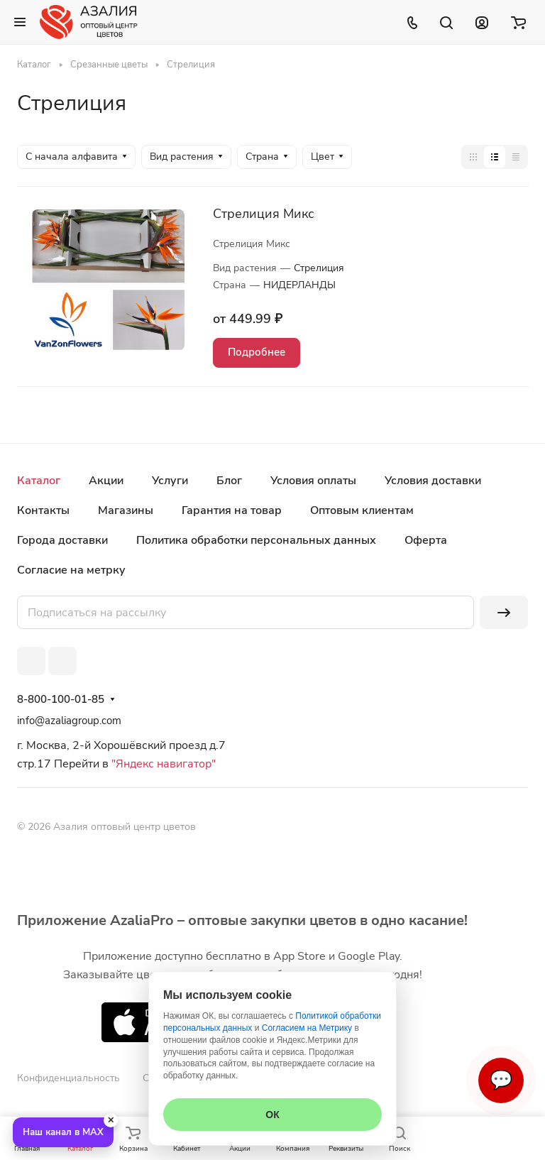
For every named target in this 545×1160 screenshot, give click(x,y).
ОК (272, 1114)
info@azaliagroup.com (69, 720)
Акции (106, 480)
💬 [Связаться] (501, 1080)
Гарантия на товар (232, 510)
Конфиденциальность (68, 1078)
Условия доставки (433, 480)
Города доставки (62, 540)
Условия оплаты (313, 480)
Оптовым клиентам (362, 510)
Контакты (43, 510)
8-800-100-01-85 (60, 699)
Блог (229, 480)
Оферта (425, 540)
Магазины (125, 510)
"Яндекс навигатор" (162, 764)
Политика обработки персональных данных (256, 540)
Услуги (170, 480)
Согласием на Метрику (307, 1028)
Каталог (38, 480)
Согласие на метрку (71, 570)
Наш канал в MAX (63, 1132)
